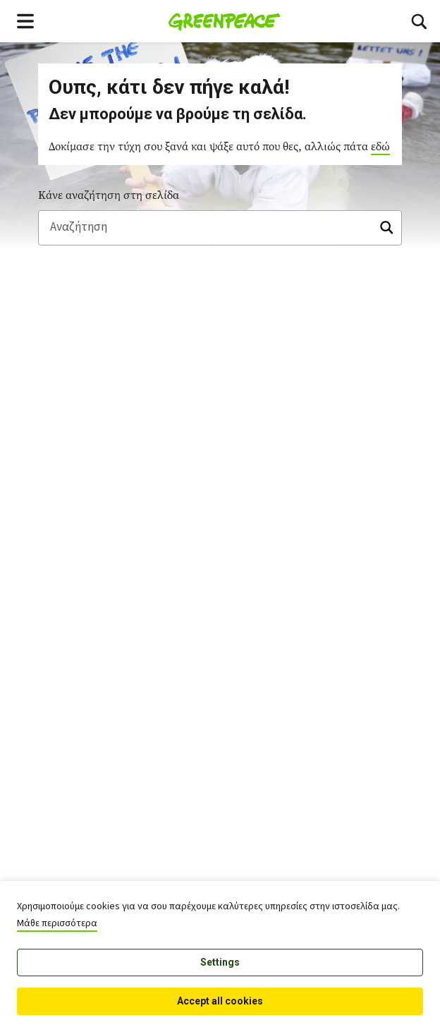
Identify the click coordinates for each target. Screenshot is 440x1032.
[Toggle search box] (418, 21)
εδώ (380, 146)
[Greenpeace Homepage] (225, 21)
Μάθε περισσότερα (57, 923)
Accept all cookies (220, 1001)
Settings (220, 962)
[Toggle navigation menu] (25, 21)
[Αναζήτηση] (220, 227)
